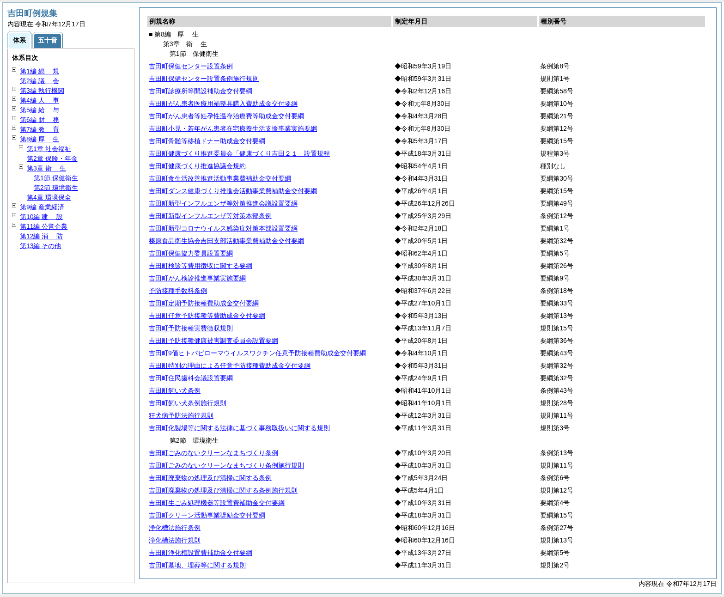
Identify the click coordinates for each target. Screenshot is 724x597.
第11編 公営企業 (43, 226)
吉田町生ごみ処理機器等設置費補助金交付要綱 (217, 502)
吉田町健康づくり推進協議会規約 (197, 166)
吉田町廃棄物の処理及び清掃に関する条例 (210, 477)
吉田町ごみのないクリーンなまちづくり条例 (213, 453)
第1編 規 (39, 71)
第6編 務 (39, 119)
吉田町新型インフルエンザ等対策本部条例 (210, 215)
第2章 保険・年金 (52, 158)
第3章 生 (46, 168)
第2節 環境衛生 (56, 187)
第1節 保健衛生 (56, 178)
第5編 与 (39, 110)
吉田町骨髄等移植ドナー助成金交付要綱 (207, 141)
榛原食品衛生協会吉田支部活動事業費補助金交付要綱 (226, 240)
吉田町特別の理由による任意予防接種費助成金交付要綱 (229, 365)
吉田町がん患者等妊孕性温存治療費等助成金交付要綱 (226, 116)
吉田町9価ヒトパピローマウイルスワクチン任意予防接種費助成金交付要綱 (257, 353)
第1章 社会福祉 (49, 148)
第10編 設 (41, 216)
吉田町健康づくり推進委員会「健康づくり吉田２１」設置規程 (239, 153)
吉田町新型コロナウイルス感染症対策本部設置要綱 (223, 228)
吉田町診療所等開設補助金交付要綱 (200, 91)
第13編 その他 (40, 246)
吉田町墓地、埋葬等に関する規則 (197, 565)
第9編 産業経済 (42, 207)
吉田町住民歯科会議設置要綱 (191, 378)
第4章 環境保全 (49, 197)
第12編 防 (41, 236)
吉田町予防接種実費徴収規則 (191, 328)
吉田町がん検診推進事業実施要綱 (197, 278)
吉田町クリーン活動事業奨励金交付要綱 (207, 515)
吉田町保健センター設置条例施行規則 (204, 78)
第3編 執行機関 (42, 90)
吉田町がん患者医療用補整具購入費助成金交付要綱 (223, 103)
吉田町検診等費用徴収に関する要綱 (200, 265)
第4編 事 (39, 100)
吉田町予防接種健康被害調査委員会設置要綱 (213, 340)
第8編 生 (39, 139)
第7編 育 (39, 129)
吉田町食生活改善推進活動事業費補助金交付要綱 (220, 178)
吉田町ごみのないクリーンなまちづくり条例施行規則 (226, 465)
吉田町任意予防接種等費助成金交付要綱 (207, 315)
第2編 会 (39, 81)
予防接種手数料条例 (178, 290)
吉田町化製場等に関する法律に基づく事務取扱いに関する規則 (239, 428)
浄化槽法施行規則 (175, 540)
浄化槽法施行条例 (175, 527)
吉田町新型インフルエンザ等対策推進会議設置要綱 (223, 203)
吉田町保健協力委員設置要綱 (191, 253)
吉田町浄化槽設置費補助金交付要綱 (200, 552)
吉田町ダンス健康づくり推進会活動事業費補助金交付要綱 (233, 191)
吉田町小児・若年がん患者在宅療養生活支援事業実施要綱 (233, 128)
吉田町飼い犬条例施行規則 (187, 403)
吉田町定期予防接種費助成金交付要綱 (204, 303)
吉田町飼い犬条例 (175, 390)
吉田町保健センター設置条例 (191, 66)
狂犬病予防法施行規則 (181, 415)
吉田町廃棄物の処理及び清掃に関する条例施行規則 (223, 490)
